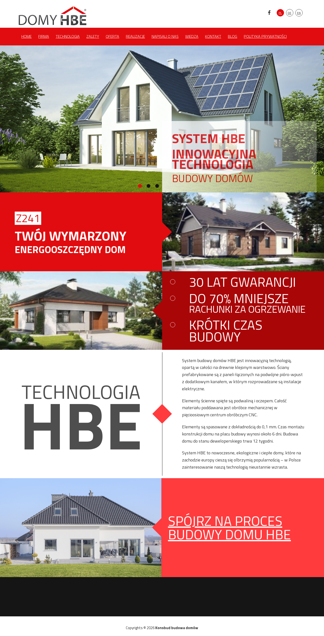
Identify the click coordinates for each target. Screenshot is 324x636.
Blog (232, 36)
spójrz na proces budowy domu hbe (229, 527)
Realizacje (135, 36)
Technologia (68, 36)
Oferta (112, 36)
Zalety (92, 36)
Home (26, 36)
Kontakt (213, 36)
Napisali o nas (165, 36)
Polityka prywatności (265, 36)
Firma (43, 36)
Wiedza (191, 36)
